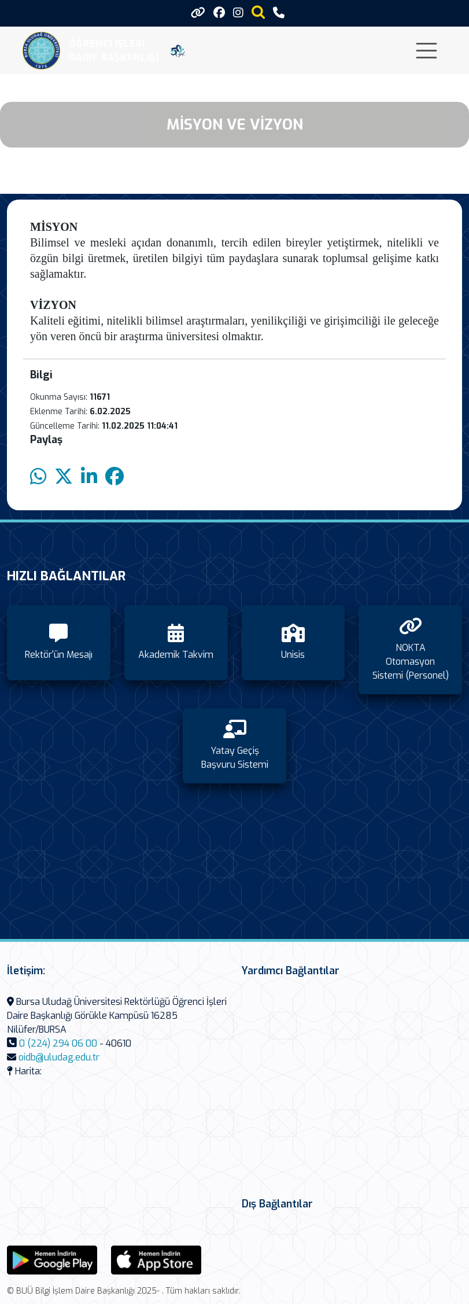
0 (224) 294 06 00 (58, 1043)
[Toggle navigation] (426, 50)
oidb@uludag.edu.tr (59, 1057)
